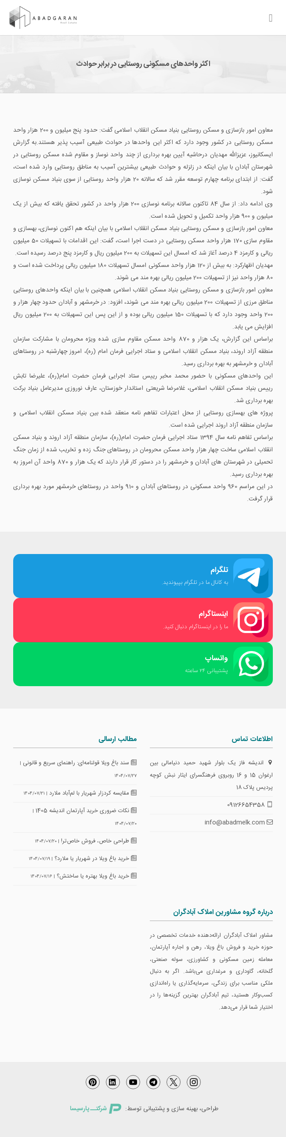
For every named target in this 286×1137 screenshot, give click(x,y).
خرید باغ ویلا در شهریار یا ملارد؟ (95, 859)
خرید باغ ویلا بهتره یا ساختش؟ (97, 876)
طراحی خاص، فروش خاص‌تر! (99, 841)
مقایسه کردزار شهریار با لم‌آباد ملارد (93, 793)
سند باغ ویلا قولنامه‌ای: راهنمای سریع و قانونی (80, 763)
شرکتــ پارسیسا (95, 1109)
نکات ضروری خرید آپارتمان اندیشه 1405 (86, 811)
